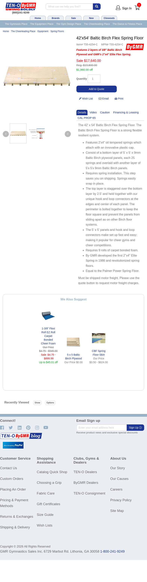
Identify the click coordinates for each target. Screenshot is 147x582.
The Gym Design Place (68, 23)
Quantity (81, 78)
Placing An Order (13, 489)
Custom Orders (11, 479)
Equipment (43, 31)
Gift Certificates (48, 504)
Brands (56, 18)
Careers (116, 489)
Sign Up (135, 427)
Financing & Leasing (126, 112)
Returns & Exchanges (16, 516)
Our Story (117, 468)
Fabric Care (46, 493)
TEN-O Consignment (90, 493)
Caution (105, 112)
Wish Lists (44, 525)
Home (38, 18)
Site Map (117, 511)
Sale (73, 18)
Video (93, 112)
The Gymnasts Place (16, 23)
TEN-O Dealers (85, 472)
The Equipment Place (41, 23)
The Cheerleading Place (97, 23)
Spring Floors (57, 31)
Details (82, 112)
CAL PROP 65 (87, 117)
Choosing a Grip (49, 483)
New (91, 18)
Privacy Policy (121, 500)
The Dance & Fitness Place (127, 23)
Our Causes (119, 479)
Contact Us (8, 468)
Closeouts (109, 18)
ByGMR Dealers (86, 483)
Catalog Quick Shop (52, 472)
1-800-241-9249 (112, 551)
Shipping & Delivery (15, 527)
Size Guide (45, 515)
